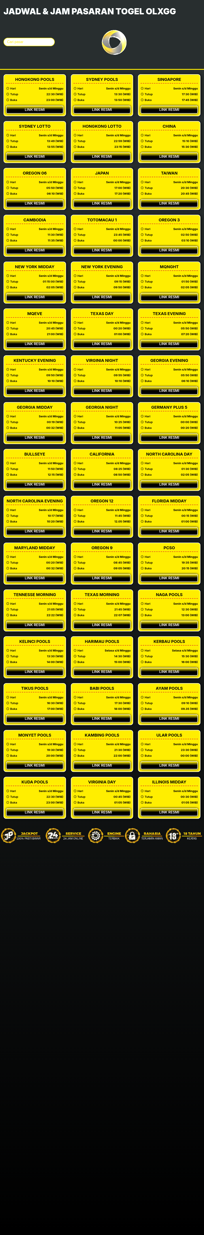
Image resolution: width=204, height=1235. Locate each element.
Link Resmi (35, 109)
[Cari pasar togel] (29, 42)
